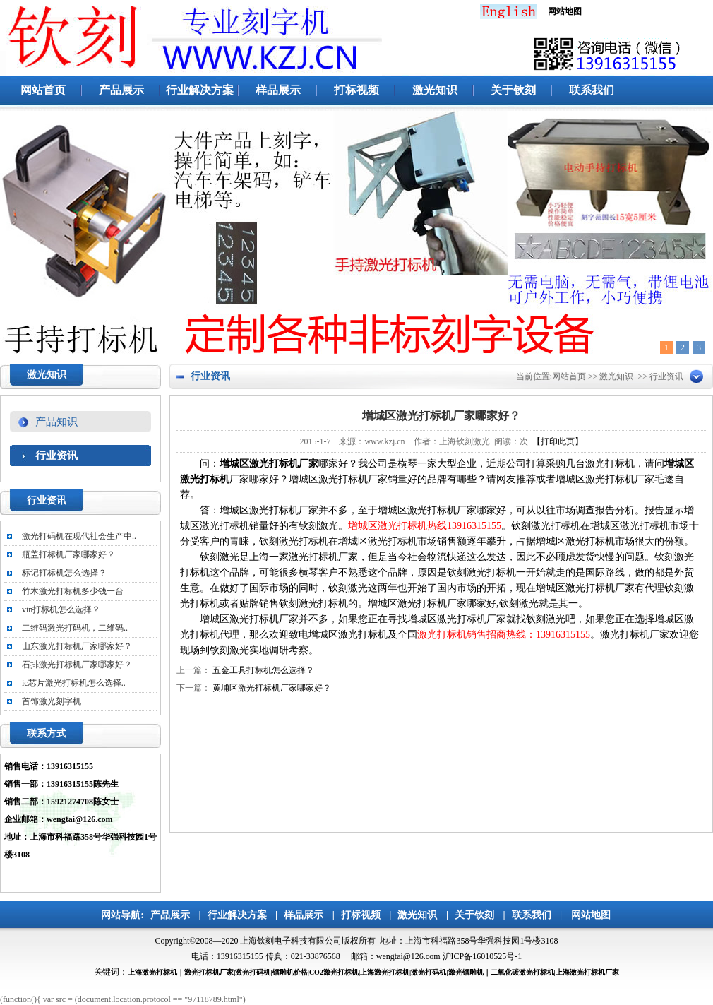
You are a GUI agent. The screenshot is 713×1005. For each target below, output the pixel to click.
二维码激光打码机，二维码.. (75, 628)
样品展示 (278, 90)
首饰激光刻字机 (51, 701)
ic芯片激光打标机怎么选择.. (74, 683)
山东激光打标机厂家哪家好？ (77, 646)
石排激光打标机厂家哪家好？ (77, 665)
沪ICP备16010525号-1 (482, 956)
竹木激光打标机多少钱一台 (73, 591)
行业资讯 (56, 455)
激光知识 (434, 90)
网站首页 (43, 90)
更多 (132, 501)
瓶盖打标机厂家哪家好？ (68, 554)
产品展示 (121, 90)
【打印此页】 (557, 441)
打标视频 (356, 90)
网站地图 (591, 915)
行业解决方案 (200, 90)
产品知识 (56, 421)
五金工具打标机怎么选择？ (263, 670)
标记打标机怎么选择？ (64, 573)
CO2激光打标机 (334, 972)
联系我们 (591, 90)
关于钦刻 (513, 90)
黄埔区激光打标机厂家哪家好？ (271, 688)
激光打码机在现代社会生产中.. (79, 536)
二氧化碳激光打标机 (522, 972)
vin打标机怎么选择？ (61, 609)
